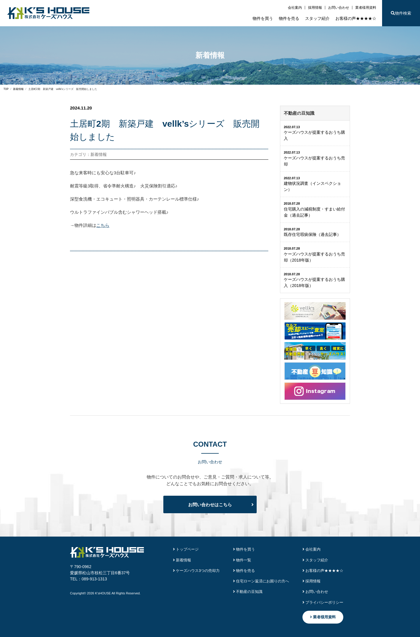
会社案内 (295, 8)
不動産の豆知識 (248, 591)
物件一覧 (242, 560)
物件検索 (401, 13)
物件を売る (289, 18)
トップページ (186, 549)
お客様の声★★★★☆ (355, 18)
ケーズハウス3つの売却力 (196, 570)
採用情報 (315, 8)
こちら (102, 225)
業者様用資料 (365, 8)
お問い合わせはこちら (210, 504)
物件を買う (263, 18)
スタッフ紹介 (317, 18)
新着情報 (182, 560)
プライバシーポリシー (323, 602)
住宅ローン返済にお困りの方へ (261, 581)
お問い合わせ (338, 8)
